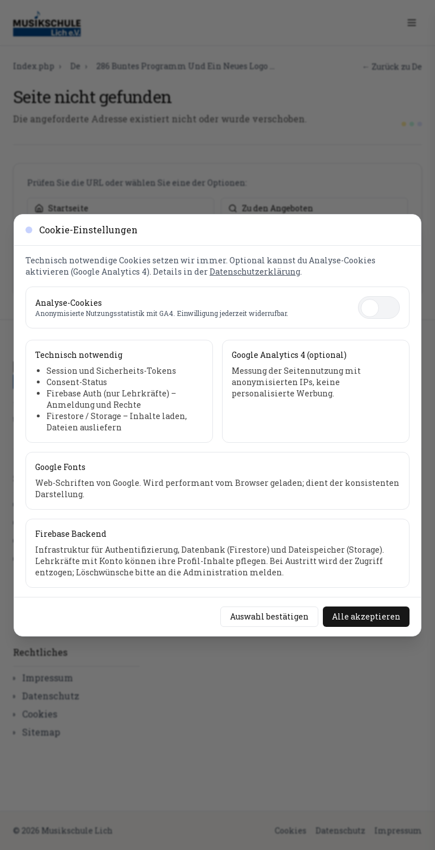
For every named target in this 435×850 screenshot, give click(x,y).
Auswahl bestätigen (269, 616)
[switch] (379, 307)
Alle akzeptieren (366, 616)
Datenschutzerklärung (255, 271)
